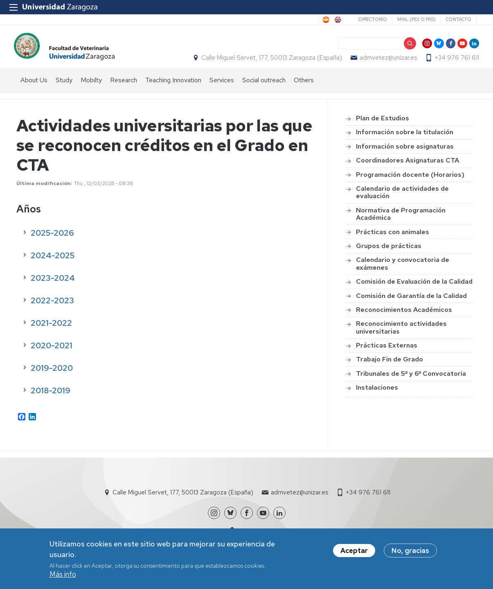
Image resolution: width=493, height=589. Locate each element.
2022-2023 (52, 308)
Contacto (458, 19)
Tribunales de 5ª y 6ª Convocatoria (411, 381)
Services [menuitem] (221, 88)
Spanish (325, 20)
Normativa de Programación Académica (401, 222)
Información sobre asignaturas (405, 154)
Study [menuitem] (64, 88)
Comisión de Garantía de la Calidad (411, 304)
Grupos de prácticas (388, 254)
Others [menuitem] (304, 88)
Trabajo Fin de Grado (389, 367)
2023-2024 (53, 286)
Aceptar (354, 550)
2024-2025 (52, 263)
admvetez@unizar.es (385, 62)
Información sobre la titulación (404, 140)
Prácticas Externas (386, 354)
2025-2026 (52, 241)
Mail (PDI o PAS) (416, 19)
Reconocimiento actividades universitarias (401, 336)
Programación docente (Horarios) (410, 182)
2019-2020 (52, 376)
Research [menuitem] (123, 88)
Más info (63, 574)
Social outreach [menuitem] (264, 88)
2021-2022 (51, 331)
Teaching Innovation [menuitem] (173, 88)
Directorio (372, 19)
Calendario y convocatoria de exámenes (402, 272)
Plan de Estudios (382, 126)
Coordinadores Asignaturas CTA (407, 169)
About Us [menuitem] (33, 88)
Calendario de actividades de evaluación (402, 200)
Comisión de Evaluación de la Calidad (414, 290)
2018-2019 (50, 398)
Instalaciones (377, 396)
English (337, 20)
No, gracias (410, 550)
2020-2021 (51, 353)
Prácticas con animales (392, 240)
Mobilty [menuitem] (91, 88)
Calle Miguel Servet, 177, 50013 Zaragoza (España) (269, 62)
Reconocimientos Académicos (404, 318)
